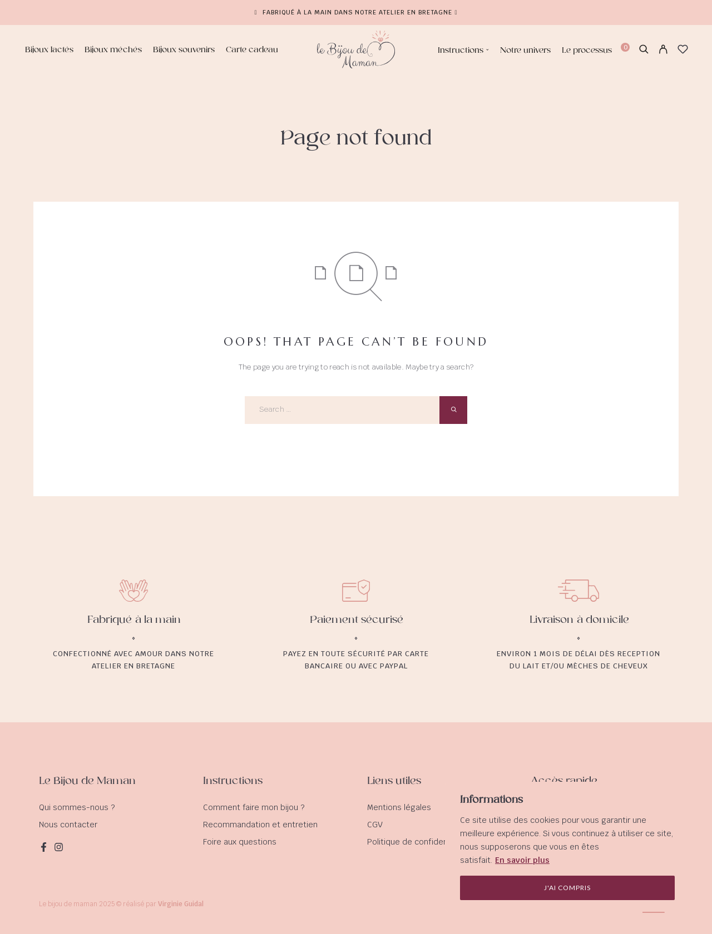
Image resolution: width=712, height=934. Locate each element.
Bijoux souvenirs (184, 50)
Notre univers (525, 50)
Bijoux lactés (49, 50)
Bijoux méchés (113, 50)
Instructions (460, 50)
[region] (567, 847)
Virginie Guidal (181, 904)
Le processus (587, 50)
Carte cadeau (252, 50)
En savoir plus (522, 860)
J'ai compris (567, 887)
